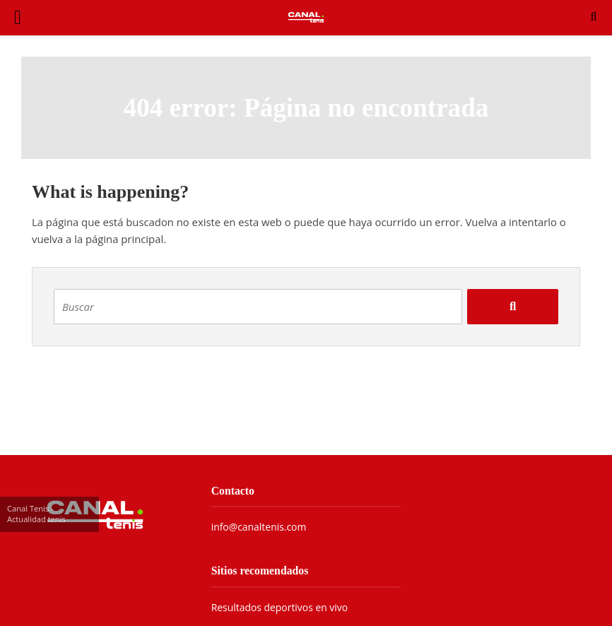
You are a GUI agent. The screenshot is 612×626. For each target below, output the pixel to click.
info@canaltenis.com (259, 526)
